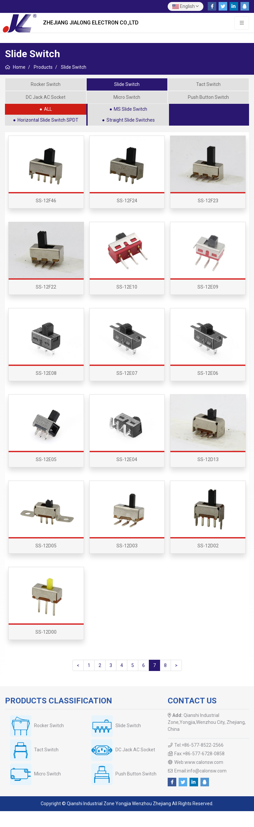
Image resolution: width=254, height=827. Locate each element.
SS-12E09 (207, 287)
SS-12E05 (46, 459)
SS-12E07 (126, 373)
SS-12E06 (207, 373)
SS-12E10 (126, 287)
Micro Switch (126, 97)
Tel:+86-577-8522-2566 (199, 745)
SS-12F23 (208, 200)
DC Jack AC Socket (45, 97)
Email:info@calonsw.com (200, 770)
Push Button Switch (208, 97)
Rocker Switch (46, 84)
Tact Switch (208, 84)
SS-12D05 (46, 545)
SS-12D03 (127, 545)
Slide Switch (127, 84)
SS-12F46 (46, 200)
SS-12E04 (126, 459)
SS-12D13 (208, 459)
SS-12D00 (46, 632)
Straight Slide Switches (130, 120)
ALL (48, 109)
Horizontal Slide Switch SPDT (48, 120)
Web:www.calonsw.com (198, 762)
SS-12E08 (46, 373)
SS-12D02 (208, 545)
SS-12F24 (127, 200)
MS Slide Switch (130, 109)
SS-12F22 (46, 287)
